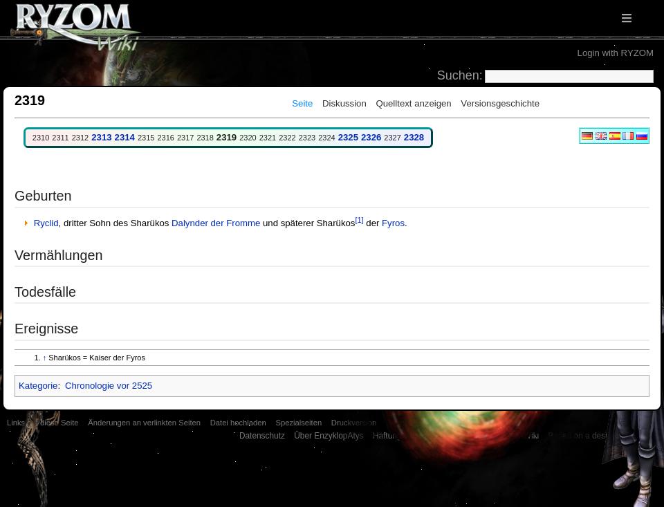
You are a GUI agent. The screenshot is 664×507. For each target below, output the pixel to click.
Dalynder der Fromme (216, 223)
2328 (414, 137)
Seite (302, 103)
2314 (125, 137)
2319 (226, 137)
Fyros (393, 223)
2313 (101, 137)
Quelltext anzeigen (413, 103)
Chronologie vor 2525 (108, 385)
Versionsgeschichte (500, 103)
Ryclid (46, 223)
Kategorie (38, 385)
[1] (359, 220)
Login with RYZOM (616, 53)
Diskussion (344, 103)
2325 (348, 137)
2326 (371, 137)
